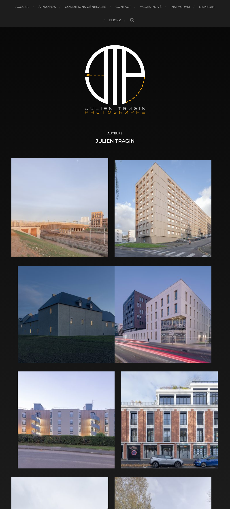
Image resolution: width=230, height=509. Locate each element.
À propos (47, 7)
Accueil (22, 7)
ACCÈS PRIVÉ (151, 7)
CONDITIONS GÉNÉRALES (85, 7)
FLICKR (115, 20)
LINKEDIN (207, 7)
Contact (123, 7)
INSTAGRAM (180, 7)
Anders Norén (125, 489)
